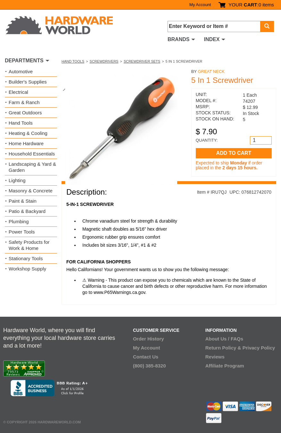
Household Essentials (32, 153)
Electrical (18, 92)
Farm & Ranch (24, 102)
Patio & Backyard (27, 211)
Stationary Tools (26, 258)
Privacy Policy (259, 347)
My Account (200, 4)
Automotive (21, 71)
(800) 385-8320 (149, 365)
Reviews (215, 356)
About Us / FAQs (224, 338)
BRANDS (178, 39)
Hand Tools (73, 61)
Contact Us (145, 356)
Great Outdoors (25, 112)
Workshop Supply (27, 268)
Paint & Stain (23, 201)
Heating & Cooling (28, 133)
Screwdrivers (104, 61)
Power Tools (22, 231)
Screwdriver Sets (142, 61)
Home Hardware (26, 143)
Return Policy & (223, 347)
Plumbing (19, 221)
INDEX (211, 39)
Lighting (17, 180)
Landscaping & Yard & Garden (32, 167)
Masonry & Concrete (31, 190)
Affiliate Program (224, 365)
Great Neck (211, 71)
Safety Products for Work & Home (29, 245)
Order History (148, 338)
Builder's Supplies (28, 81)
